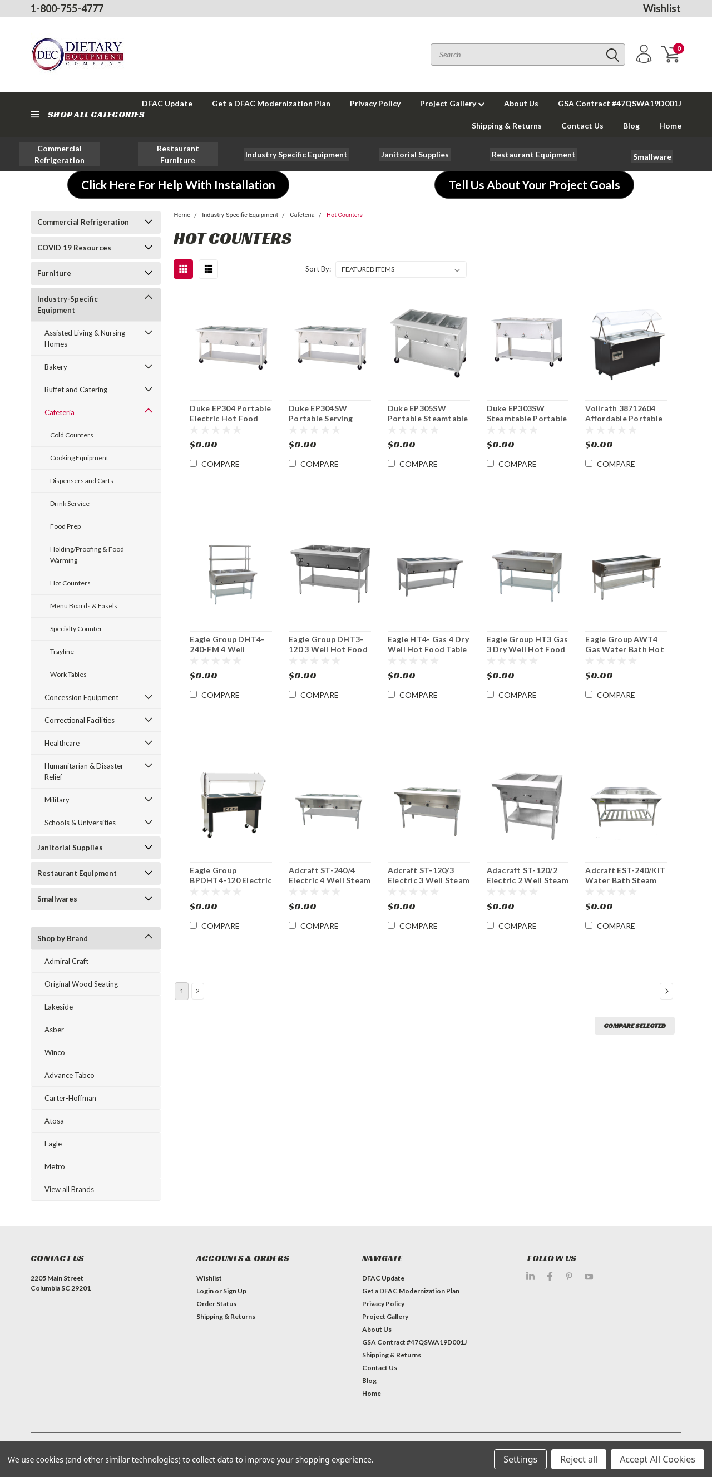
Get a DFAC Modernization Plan (271, 103)
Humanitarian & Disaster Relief (83, 771)
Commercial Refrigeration (83, 222)
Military (57, 799)
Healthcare (62, 742)
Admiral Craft (66, 961)
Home (670, 125)
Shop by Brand (62, 938)
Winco (54, 1052)
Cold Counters (71, 435)
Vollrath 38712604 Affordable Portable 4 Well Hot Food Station (623, 422)
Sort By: (318, 268)
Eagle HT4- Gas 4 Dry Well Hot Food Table (428, 644)
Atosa (54, 1120)
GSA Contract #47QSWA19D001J (619, 103)
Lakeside (58, 1006)
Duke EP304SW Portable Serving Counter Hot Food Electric (324, 422)
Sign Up (234, 1291)
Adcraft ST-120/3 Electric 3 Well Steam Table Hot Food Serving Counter (428, 884)
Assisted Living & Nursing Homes (84, 338)
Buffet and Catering (75, 389)
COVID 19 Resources (74, 247)
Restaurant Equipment (77, 873)
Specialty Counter (76, 628)
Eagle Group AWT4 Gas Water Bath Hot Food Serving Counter (624, 653)
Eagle (53, 1143)
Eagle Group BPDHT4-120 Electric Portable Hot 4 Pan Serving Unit (230, 884)
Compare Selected (635, 1025)
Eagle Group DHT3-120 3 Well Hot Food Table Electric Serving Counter (330, 653)
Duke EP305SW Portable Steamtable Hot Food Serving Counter (428, 422)
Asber (54, 1029)
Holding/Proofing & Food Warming (87, 554)
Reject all (578, 1459)
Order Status (216, 1303)
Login (205, 1291)
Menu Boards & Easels (83, 606)
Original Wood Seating (81, 983)
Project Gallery (452, 103)
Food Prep (65, 526)
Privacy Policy (375, 103)
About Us (521, 103)
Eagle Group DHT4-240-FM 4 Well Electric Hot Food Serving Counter (227, 653)
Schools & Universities (80, 822)
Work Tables (68, 674)
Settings (520, 1459)
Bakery (55, 366)
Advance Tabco (69, 1075)
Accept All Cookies (657, 1459)
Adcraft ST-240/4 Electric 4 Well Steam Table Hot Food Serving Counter (329, 884)
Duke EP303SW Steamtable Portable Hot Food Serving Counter (527, 422)
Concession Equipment (81, 697)
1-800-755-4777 (67, 8)
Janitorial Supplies (70, 847)
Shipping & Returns (507, 125)
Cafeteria (59, 412)
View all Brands (69, 1189)
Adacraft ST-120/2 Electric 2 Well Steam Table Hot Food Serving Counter (527, 884)
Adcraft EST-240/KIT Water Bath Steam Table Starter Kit (625, 879)
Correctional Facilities (79, 720)
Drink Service (70, 503)
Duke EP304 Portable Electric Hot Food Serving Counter (230, 417)
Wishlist (662, 8)
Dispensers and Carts (81, 480)
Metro (54, 1166)
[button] (59, 154)
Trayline (62, 651)
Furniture (54, 273)
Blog (631, 125)
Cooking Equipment (79, 458)
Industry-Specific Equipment (67, 304)
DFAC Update (383, 1278)
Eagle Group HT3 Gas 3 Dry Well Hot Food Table (527, 648)
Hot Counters (70, 583)
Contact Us (582, 125)
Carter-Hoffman (70, 1098)
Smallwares (57, 898)
